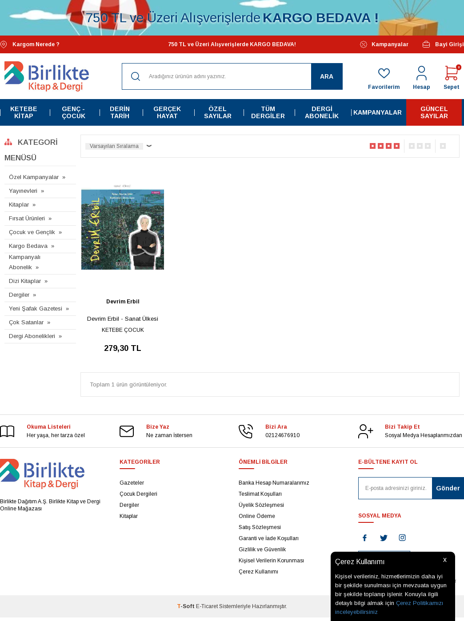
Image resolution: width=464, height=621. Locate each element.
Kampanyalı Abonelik (24, 262)
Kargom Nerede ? (30, 44)
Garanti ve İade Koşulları (269, 538)
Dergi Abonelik (322, 112)
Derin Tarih (120, 112)
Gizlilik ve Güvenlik (262, 549)
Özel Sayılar (218, 112)
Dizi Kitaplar (25, 281)
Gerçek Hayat (167, 112)
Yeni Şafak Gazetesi (35, 308)
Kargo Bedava (28, 246)
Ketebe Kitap (23, 112)
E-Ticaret (207, 606)
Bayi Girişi (443, 44)
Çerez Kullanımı (258, 572)
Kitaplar (19, 204)
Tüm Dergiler (268, 112)
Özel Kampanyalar (34, 177)
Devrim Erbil (123, 302)
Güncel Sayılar (434, 112)
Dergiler (19, 294)
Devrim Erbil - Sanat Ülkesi (122, 318)
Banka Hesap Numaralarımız (274, 483)
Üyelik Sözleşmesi (261, 505)
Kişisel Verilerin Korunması (271, 560)
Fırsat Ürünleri (27, 218)
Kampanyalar (384, 44)
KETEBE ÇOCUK (123, 330)
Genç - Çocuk (73, 112)
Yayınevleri (23, 190)
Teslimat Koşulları (260, 494)
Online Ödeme (257, 516)
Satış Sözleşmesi (260, 527)
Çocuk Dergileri (138, 494)
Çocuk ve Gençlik (32, 232)
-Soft (186, 606)
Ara (326, 76)
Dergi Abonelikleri (32, 336)
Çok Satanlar (26, 322)
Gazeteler (132, 483)
